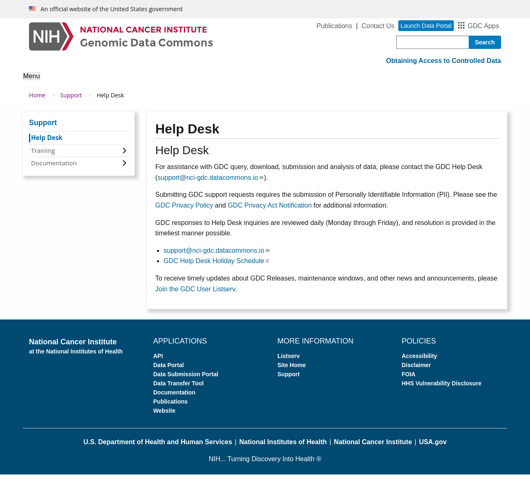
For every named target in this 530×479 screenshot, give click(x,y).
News (408, 81)
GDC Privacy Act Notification (270, 209)
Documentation (54, 167)
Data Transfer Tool (178, 388)
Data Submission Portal (185, 379)
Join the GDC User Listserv (195, 293)
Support (375, 81)
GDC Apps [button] (483, 25)
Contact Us (377, 25)
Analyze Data (167, 81)
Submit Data (271, 81)
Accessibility (419, 360)
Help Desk (47, 142)
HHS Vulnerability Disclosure (441, 388)
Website (164, 415)
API (158, 360)
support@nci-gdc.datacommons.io (210, 182)
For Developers (326, 81)
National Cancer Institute (373, 446)
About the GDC (52, 81)
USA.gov (433, 446)
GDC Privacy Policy (184, 209)
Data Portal (168, 370)
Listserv (288, 360)
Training (43, 154)
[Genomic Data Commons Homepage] (121, 35)
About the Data (111, 81)
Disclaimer (416, 370)
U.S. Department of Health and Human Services (157, 446)
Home (37, 100)
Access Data (220, 81)
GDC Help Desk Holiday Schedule (217, 265)
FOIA (408, 379)
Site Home (291, 370)
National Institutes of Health (283, 446)
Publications (334, 25)
